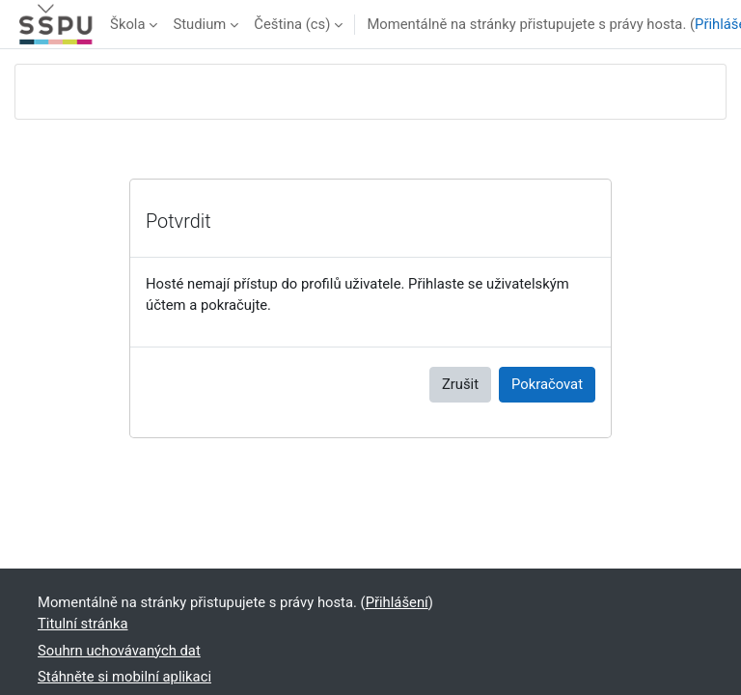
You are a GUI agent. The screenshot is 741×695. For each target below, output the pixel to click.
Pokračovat (547, 384)
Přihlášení (397, 602)
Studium (199, 24)
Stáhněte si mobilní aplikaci (124, 676)
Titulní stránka (83, 623)
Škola (127, 24)
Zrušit (460, 384)
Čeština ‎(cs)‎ (292, 24)
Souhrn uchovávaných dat (119, 650)
